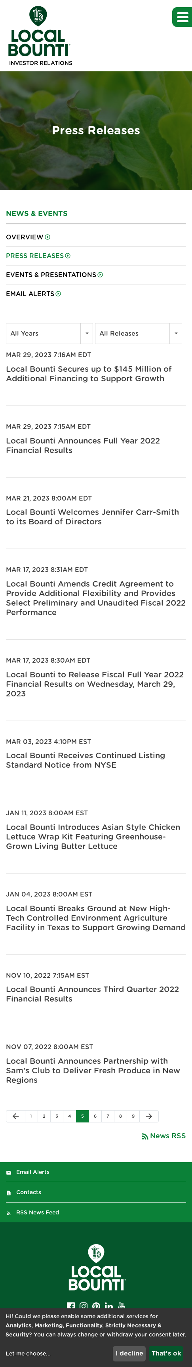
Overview (25, 237)
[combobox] (49, 333)
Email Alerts (30, 294)
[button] (182, 17)
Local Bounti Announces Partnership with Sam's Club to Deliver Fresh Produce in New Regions (93, 1070)
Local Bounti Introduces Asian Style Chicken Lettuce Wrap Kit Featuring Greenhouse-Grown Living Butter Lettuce (93, 837)
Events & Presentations (51, 275)
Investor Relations (40, 63)
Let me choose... (28, 1354)
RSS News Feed (37, 1213)
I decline (129, 1353)
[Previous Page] (15, 1116)
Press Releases (35, 256)
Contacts (28, 1192)
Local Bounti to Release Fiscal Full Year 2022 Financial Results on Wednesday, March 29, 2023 (95, 684)
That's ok (166, 1353)
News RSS (163, 1136)
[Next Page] (149, 1116)
